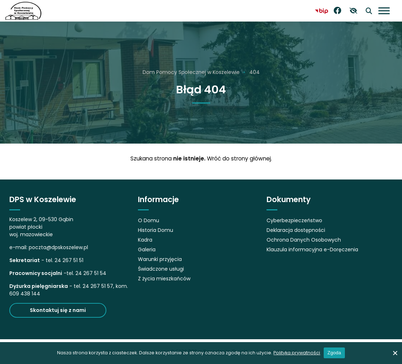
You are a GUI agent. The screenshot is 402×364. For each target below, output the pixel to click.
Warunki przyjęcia (160, 259)
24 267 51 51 (69, 260)
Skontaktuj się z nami (58, 310)
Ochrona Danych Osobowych (304, 239)
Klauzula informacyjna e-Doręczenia (312, 249)
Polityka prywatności (296, 353)
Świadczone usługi (161, 268)
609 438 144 (24, 293)
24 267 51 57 (98, 286)
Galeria (147, 249)
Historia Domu (155, 230)
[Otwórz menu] (384, 10)
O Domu (148, 220)
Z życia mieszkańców (164, 278)
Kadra (145, 239)
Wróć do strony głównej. (239, 158)
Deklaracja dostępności (296, 230)
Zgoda (334, 352)
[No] (394, 352)
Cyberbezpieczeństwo (294, 220)
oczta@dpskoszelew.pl (60, 247)
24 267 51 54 (90, 273)
